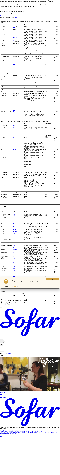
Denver (3, 432)
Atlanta (7, 431)
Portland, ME (54, 432)
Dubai (5, 432)
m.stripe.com (15, 37)
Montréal (43, 432)
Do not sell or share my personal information (52, 241)
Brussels (29, 431)
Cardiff (36, 431)
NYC (49, 432)
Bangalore (11, 431)
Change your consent (3, 15)
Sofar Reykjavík (10, 353)
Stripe (13, 31)
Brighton (24, 431)
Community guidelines (13, 430)
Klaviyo (14, 125)
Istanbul (18, 432)
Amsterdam (4, 431)
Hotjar (14, 157)
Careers (5, 429)
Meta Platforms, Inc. (16, 221)
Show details (14, 245)
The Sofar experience (6, 430)
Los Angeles (28, 432)
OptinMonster (15, 229)
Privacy (1, 436)
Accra (1, 431)
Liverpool (22, 432)
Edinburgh (9, 432)
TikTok (14, 170)
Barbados (14, 431)
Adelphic (14, 64)
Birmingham (19, 431)
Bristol (27, 431)
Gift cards (17, 430)
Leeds (20, 432)
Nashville (46, 432)
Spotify (14, 258)
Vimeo (14, 27)
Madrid (31, 432)
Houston (15, 432)
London (25, 432)
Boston (22, 431)
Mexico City (40, 432)
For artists (2, 340)
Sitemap (1, 442)
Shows (2, 339)
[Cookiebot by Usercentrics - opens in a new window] (6, 245)
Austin (9, 431)
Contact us (7, 429)
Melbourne (37, 432)
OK (52, 238)
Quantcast (14, 145)
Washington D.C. (13, 433)
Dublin (7, 432)
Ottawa (51, 432)
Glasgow (12, 432)
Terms (1, 439)
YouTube (14, 112)
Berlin (17, 431)
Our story (1, 430)
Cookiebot (15, 17)
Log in (1, 345)
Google (14, 45)
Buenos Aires (33, 431)
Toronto (6, 433)
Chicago (38, 431)
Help (1, 343)
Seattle (4, 433)
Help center (2, 429)
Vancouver (9, 433)
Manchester (33, 432)
